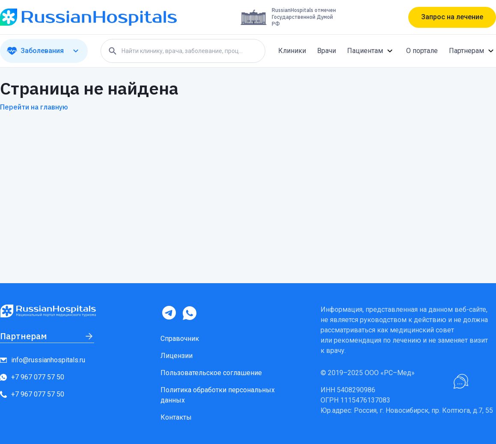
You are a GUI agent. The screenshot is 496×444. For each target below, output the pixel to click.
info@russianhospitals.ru (42, 360)
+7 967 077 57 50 (32, 377)
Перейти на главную (34, 107)
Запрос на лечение (452, 17)
